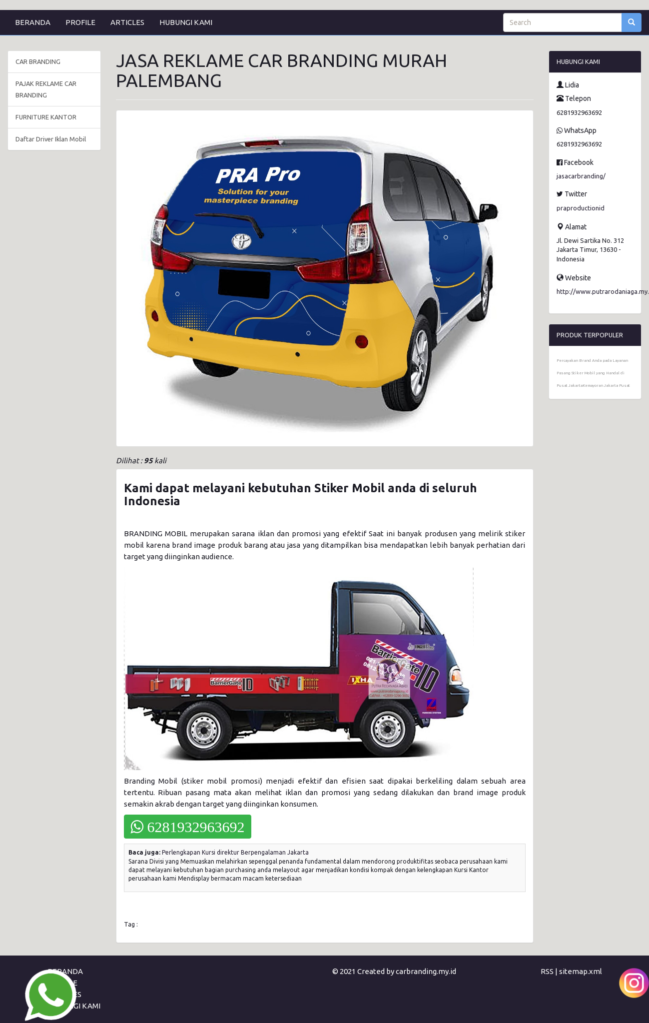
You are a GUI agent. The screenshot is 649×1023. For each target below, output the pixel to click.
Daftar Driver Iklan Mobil (50, 138)
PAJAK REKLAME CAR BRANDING (45, 89)
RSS (547, 971)
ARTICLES (127, 22)
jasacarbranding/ (581, 175)
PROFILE (80, 22)
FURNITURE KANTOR (45, 116)
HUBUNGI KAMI (185, 22)
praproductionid (581, 207)
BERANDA (32, 22)
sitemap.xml (580, 971)
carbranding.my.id (426, 971)
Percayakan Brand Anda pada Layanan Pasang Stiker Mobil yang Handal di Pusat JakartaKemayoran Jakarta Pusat (593, 373)
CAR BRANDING (37, 61)
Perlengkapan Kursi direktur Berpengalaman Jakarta (235, 852)
